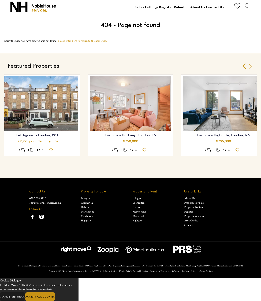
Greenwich (87, 203)
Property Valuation (194, 216)
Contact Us (214, 7)
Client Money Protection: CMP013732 (227, 266)
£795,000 (223, 141)
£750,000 (130, 141)
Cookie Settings (205, 271)
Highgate (86, 220)
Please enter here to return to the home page (82, 41)
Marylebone (87, 212)
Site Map (185, 271)
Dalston (85, 207)
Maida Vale (87, 216)
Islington (86, 198)
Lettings (140, 7)
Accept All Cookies (40, 296)
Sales (125, 7)
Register (157, 7)
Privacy (194, 271)
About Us (194, 7)
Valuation (175, 7)
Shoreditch (138, 203)
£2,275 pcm (27, 141)
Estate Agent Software (170, 271)
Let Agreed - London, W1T (37, 135)
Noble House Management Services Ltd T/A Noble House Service (89, 271)
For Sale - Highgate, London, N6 (223, 135)
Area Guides (191, 220)
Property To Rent (194, 207)
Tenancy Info (48, 141)
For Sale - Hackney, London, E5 (130, 135)
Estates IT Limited (140, 271)
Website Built (124, 271)
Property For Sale (194, 203)
